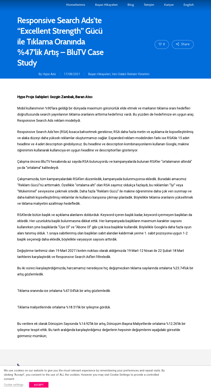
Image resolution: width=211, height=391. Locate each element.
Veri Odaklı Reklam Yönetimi (130, 74)
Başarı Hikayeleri (106, 6)
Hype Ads (49, 74)
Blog (131, 6)
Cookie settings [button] (13, 384)
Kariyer (169, 6)
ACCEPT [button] (39, 384)
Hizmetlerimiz (75, 6)
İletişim (149, 6)
